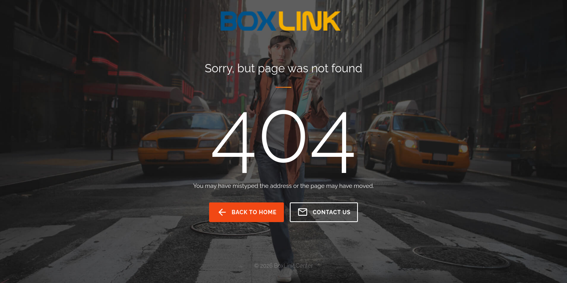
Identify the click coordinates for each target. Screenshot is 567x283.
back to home (247, 212)
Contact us (323, 212)
